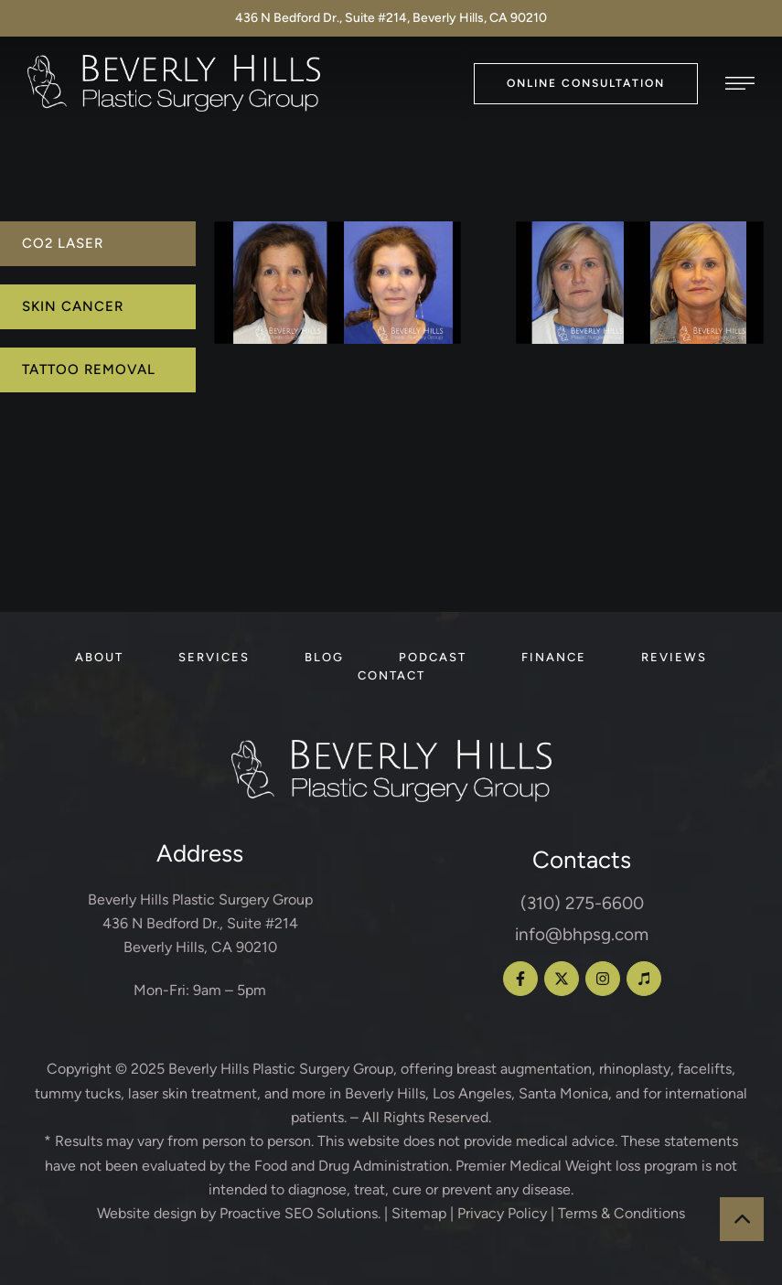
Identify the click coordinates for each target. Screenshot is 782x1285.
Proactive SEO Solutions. (300, 1213)
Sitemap (418, 1213)
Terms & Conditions (621, 1213)
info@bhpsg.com (581, 934)
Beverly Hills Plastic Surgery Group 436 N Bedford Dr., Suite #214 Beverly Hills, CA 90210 (200, 924)
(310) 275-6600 (582, 903)
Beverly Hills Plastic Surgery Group (280, 1068)
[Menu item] (99, 657)
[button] (586, 83)
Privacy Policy (502, 1213)
